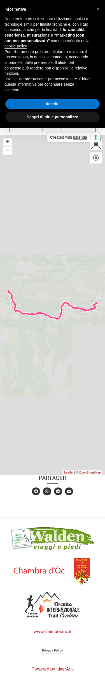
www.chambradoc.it (52, 631)
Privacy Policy (52, 650)
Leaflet (68, 472)
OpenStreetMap (90, 472)
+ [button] (8, 142)
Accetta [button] (52, 104)
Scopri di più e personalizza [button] (52, 117)
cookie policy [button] (15, 46)
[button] (97, 8)
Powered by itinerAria (52, 669)
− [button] (8, 150)
